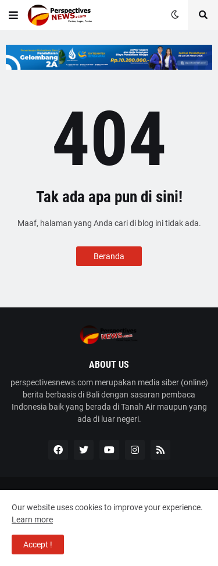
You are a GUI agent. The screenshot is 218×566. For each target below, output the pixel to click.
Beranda (109, 256)
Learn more (32, 519)
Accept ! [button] (37, 544)
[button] (13, 15)
